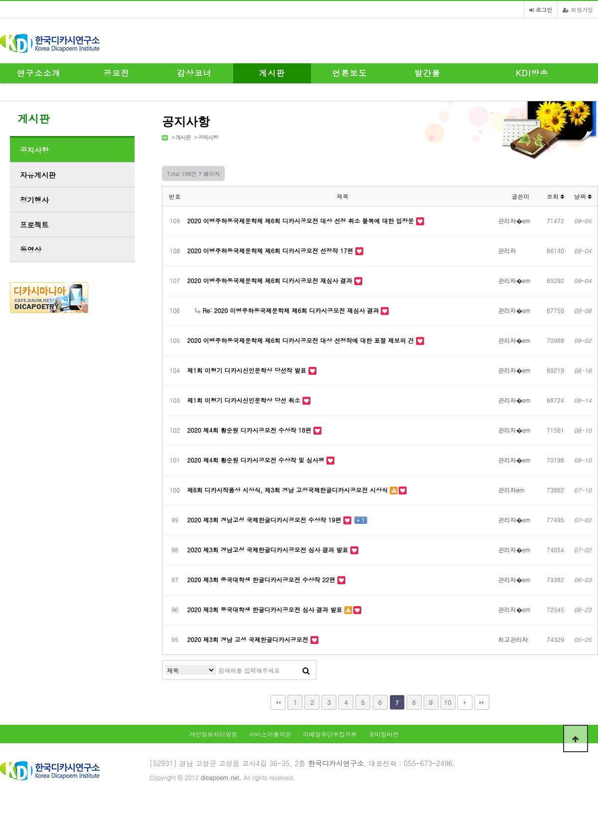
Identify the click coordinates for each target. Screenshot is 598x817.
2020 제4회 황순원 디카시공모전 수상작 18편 (250, 430)
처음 (278, 702)
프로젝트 (34, 225)
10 (447, 702)
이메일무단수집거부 (330, 734)
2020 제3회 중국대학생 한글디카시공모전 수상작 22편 (262, 579)
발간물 (428, 73)
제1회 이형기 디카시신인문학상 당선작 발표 (247, 370)
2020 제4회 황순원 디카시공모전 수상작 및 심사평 (256, 460)
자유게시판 (38, 175)
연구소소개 (39, 73)
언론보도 (349, 73)
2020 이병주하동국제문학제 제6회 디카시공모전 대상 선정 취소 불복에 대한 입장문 (301, 220)
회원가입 (578, 9)
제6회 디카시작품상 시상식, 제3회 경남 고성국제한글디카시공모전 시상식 (288, 490)
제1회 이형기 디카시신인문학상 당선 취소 (244, 400)
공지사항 (208, 137)
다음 (464, 702)
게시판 (272, 73)
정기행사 (34, 200)
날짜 (583, 196)
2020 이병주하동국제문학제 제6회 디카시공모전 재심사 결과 (270, 280)
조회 (555, 196)
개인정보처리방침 (213, 734)
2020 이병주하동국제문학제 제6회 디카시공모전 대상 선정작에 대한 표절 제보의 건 (301, 340)
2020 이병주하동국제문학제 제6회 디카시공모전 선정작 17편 (271, 250)
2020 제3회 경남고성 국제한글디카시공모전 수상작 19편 (265, 519)
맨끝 (481, 702)
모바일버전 (384, 734)
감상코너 (194, 73)
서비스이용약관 (270, 734)
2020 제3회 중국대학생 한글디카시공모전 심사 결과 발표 (265, 609)
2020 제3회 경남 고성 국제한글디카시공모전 (248, 639)
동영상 (30, 250)
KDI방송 (532, 73)
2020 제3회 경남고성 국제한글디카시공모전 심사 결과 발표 (268, 549)
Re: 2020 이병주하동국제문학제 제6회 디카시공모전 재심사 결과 (288, 310)
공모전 (117, 73)
